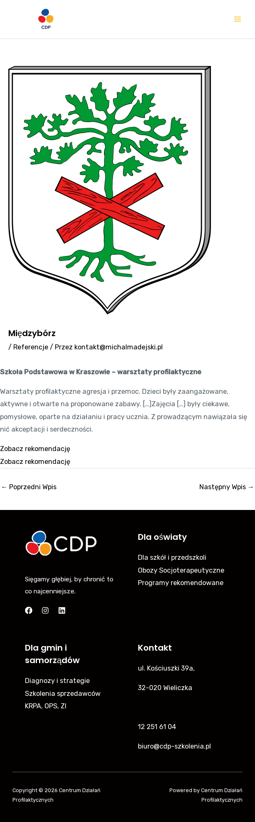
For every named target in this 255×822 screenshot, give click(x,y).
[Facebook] (28, 610)
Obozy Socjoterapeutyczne (181, 570)
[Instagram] (45, 610)
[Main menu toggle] (237, 19)
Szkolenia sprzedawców (63, 694)
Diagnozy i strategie (57, 681)
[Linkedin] (62, 610)
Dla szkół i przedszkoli (172, 557)
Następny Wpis (226, 487)
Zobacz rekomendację (35, 449)
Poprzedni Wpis (28, 487)
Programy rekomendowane (180, 583)
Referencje (30, 347)
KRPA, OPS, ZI (45, 706)
